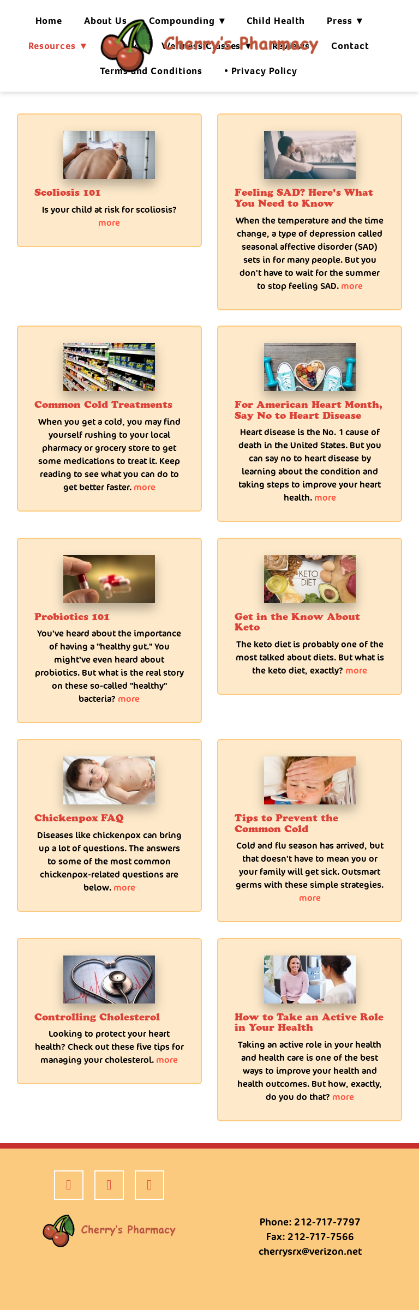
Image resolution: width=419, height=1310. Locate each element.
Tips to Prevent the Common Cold (286, 823)
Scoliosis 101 (67, 193)
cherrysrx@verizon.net (310, 1251)
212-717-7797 (327, 1222)
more (109, 223)
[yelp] (109, 1185)
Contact (350, 45)
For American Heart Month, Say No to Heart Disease (308, 410)
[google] (149, 1185)
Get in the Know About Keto (297, 622)
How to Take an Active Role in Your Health (309, 1022)
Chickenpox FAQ (79, 818)
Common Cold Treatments (103, 405)
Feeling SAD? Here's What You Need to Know (304, 198)
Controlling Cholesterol (97, 1017)
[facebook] (68, 1185)
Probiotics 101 (72, 617)
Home (49, 20)
